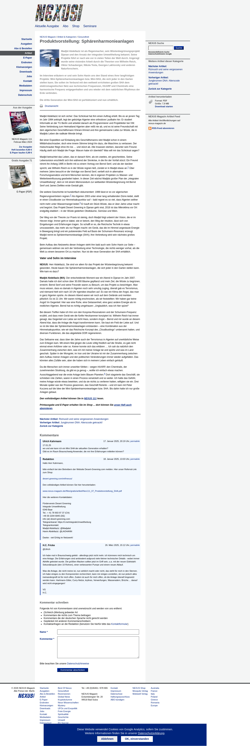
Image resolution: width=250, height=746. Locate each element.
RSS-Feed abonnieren (163, 128)
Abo (65, 26)
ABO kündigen (117, 699)
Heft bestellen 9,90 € (21, 150)
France (154, 691)
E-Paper (27, 57)
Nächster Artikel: (74, 419)
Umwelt (61, 720)
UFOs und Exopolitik (67, 708)
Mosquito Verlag (140, 691)
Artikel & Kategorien (66, 37)
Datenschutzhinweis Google (160, 54)
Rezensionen (64, 694)
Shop (75, 26)
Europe (154, 705)
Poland (154, 697)
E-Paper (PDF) (24, 191)
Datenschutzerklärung (151, 733)
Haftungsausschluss (120, 697)
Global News (64, 697)
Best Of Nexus (65, 688)
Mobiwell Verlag (140, 694)
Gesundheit (83, 37)
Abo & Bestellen (23, 48)
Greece (154, 699)
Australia (155, 688)
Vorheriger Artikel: (71, 422)
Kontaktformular (119, 624)
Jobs (29, 76)
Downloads (26, 71)
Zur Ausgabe (25, 147)
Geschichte (63, 717)
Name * (44, 632)
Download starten (164, 106)
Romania (155, 702)
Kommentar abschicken (73, 670)
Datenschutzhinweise (78, 663)
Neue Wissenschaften (68, 702)
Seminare (90, 26)
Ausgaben (26, 43)
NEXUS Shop (139, 688)
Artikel (28, 53)
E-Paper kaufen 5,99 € (21, 152)
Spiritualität (63, 714)
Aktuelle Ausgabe (47, 26)
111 (90, 398)
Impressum (26, 90)
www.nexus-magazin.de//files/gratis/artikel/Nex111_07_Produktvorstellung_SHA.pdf (82, 491)
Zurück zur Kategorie (51, 426)
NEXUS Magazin (48, 37)
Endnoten (26, 62)
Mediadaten (25, 85)
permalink (135, 441)
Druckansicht (51, 106)
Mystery (61, 705)
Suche (179, 48)
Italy (153, 694)
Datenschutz (25, 95)
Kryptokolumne (65, 699)
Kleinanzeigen (24, 67)
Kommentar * (47, 639)
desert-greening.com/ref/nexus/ (57, 478)
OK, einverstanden (137, 738)
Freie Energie (64, 711)
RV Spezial (63, 723)
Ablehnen (107, 738)
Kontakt (27, 81)
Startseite (26, 39)
